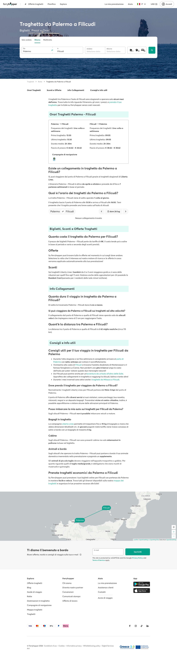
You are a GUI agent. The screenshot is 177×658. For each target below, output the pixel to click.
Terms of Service (98, 560)
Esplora (63, 4)
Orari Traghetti (34, 90)
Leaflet (136, 540)
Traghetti (30, 82)
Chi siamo (66, 583)
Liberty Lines (68, 424)
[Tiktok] (141, 625)
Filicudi (78, 365)
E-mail (96, 550)
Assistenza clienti (105, 587)
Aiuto (130, 4)
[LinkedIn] (147, 625)
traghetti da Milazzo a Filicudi (105, 379)
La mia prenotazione (114, 4)
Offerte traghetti (34, 4)
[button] (63, 211)
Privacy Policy (137, 558)
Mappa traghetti (34, 609)
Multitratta (47, 40)
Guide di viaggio (34, 592)
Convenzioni (68, 592)
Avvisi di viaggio (105, 598)
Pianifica (52, 4)
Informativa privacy (73, 646)
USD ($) (154, 4)
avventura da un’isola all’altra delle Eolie (105, 373)
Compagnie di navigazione (39, 605)
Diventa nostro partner (72, 587)
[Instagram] (135, 625)
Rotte (40, 82)
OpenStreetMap (171, 540)
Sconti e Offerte (54, 90)
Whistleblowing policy (91, 646)
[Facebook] (129, 625)
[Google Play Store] (141, 584)
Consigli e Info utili (98, 90)
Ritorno (37, 40)
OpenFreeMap (143, 540)
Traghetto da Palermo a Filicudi (58, 82)
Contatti (102, 592)
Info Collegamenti (75, 90)
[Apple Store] (141, 590)
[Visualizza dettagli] (80, 554)
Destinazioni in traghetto (38, 601)
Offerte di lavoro (69, 601)
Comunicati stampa (71, 596)
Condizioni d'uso (50, 646)
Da (24, 48)
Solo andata (27, 40)
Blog (29, 587)
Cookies (62, 646)
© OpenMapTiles (154, 540)
